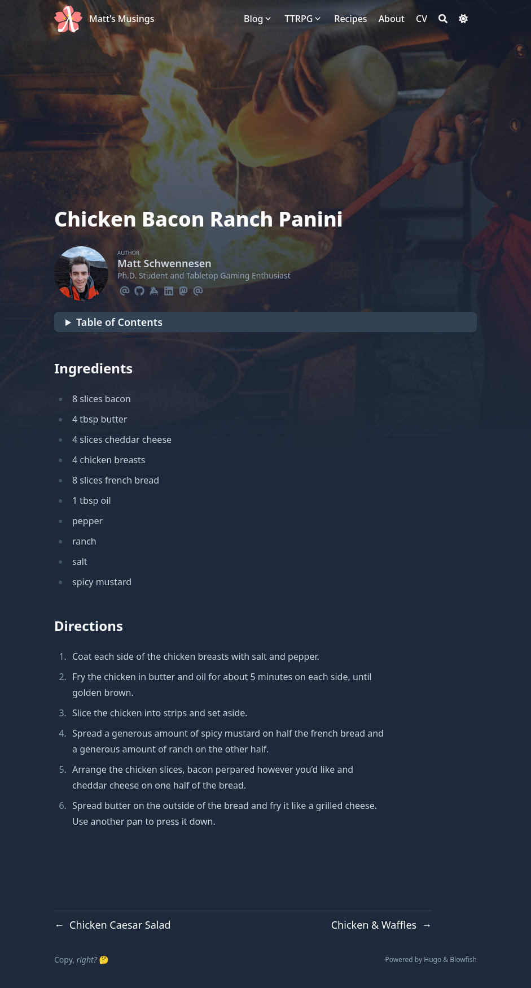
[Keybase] (154, 289)
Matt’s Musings (121, 18)
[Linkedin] (168, 289)
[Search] (442, 18)
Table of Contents (119, 322)
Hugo (432, 959)
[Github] (139, 289)
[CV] (421, 18)
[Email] (124, 289)
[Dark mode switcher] (463, 18)
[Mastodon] (183, 289)
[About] (392, 18)
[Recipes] (350, 18)
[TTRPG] (298, 18)
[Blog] (253, 18)
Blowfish (463, 959)
